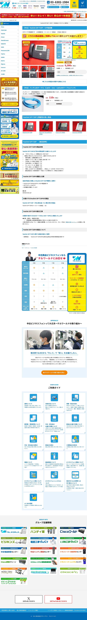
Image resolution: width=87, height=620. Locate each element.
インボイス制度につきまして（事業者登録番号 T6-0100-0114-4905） (32, 1)
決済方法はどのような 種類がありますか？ (10, 88)
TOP (1, 20)
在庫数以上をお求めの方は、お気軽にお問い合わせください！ (70, 75)
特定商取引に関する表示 (8, 610)
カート (82, 6)
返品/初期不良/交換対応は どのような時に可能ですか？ (11, 98)
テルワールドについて (53, 7)
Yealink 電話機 (34, 247)
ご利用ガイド (65, 7)
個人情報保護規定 (21, 610)
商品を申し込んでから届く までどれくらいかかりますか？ (10, 94)
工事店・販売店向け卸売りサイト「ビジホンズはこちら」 (75, 11)
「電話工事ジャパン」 (71, 222)
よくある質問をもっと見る (10, 104)
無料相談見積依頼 (74, 5)
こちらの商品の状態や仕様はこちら (55, 81)
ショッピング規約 (33, 610)
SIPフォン (6, 20)
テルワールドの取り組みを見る (54, 372)
